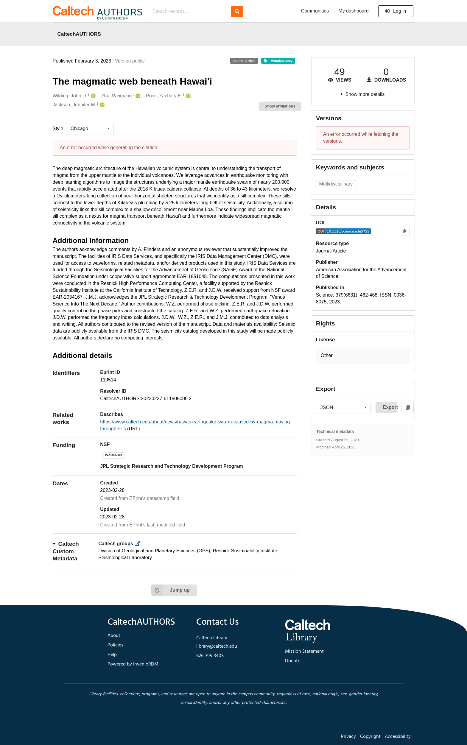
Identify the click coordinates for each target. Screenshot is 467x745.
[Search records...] (189, 11)
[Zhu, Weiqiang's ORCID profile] (137, 96)
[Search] (237, 11)
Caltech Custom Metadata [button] (66, 551)
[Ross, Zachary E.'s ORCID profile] (187, 96)
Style (58, 128)
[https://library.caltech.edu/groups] (139, 543)
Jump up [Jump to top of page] (170, 590)
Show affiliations (280, 106)
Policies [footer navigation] (115, 645)
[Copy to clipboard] (405, 231)
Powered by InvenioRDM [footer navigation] (133, 664)
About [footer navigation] (114, 636)
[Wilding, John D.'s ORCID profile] (92, 96)
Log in (395, 11)
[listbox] (90, 129)
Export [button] (390, 407)
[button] (363, 355)
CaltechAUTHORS (79, 34)
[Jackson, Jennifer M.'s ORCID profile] (101, 105)
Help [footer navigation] (112, 655)
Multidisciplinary (336, 183)
